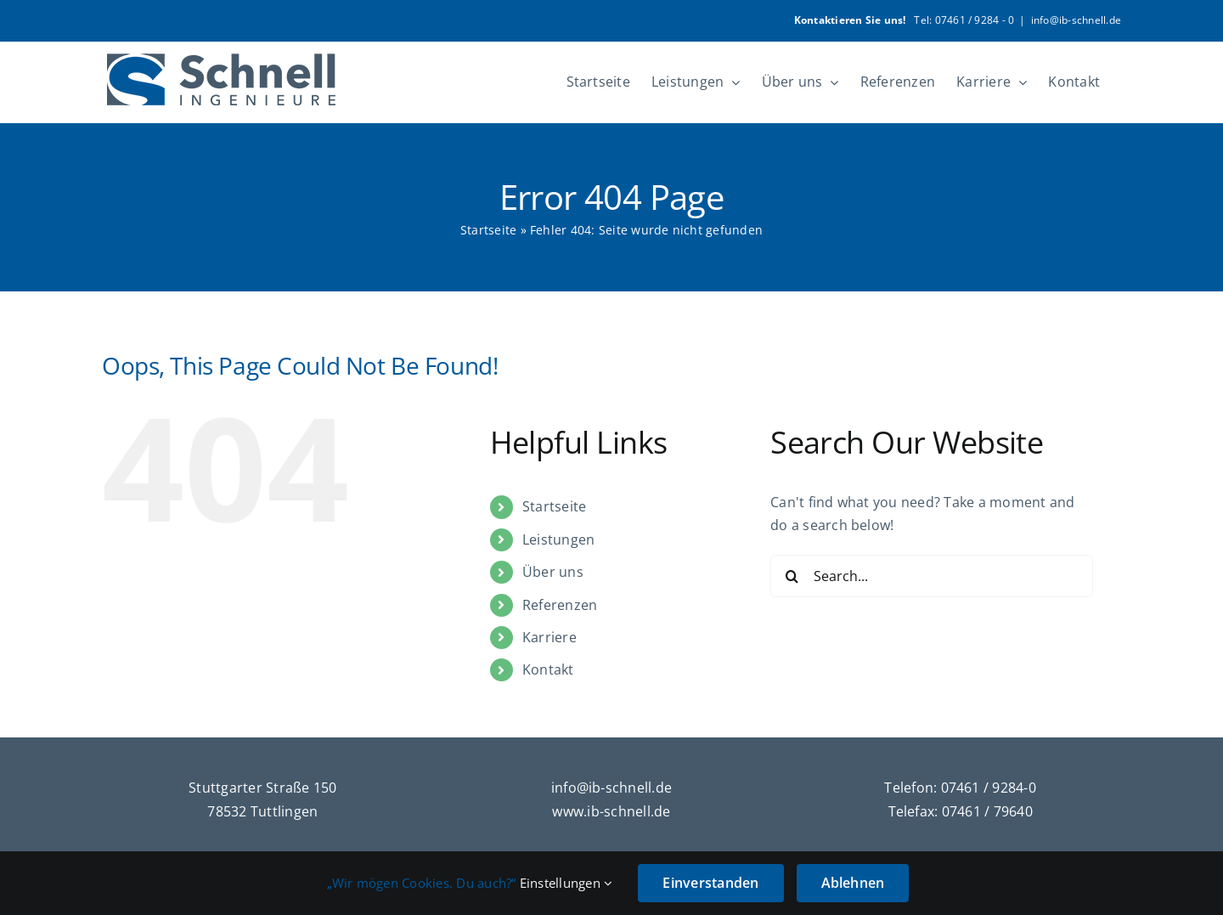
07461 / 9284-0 (988, 787)
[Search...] (931, 576)
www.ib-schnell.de (611, 811)
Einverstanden (710, 882)
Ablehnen (853, 882)
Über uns (552, 571)
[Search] (791, 576)
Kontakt (548, 669)
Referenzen (559, 605)
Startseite (488, 230)
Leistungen (558, 539)
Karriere (549, 637)
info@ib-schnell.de (1076, 20)
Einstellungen (566, 882)
